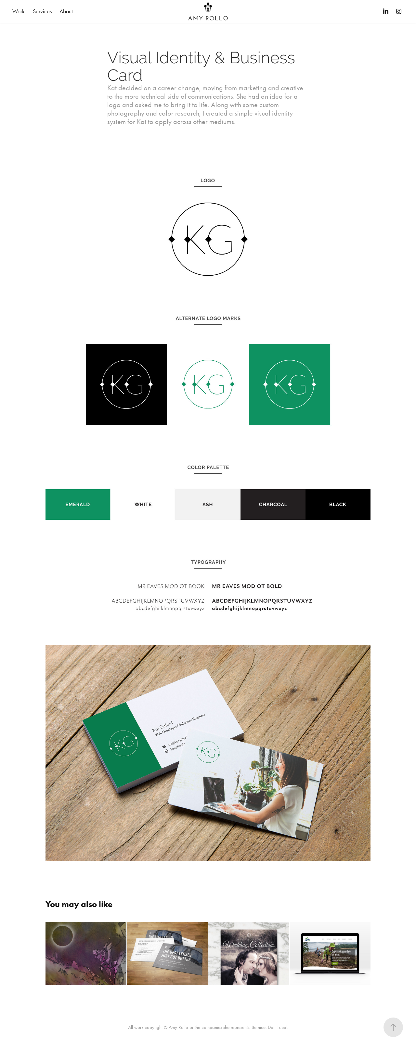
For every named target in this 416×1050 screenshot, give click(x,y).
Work (18, 11)
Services (42, 11)
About (66, 11)
